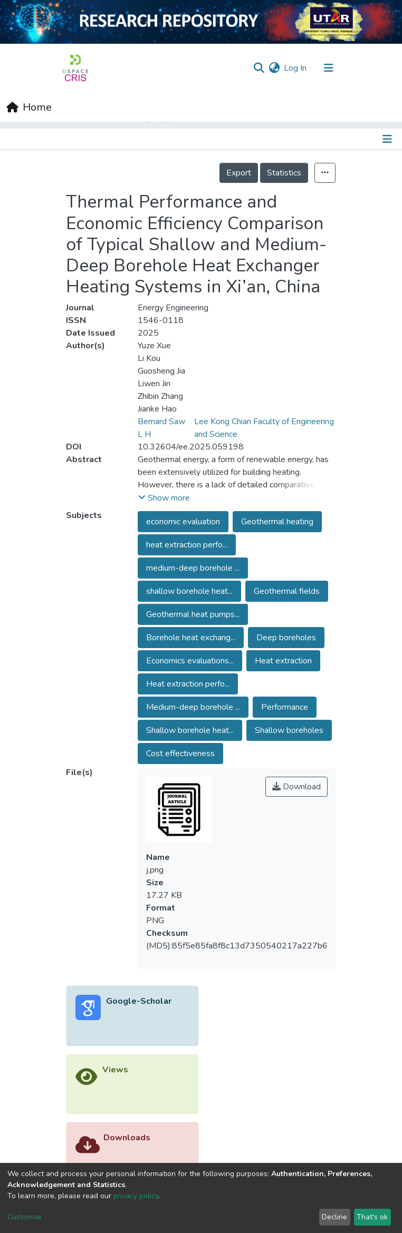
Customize (24, 1217)
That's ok (372, 1217)
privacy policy (135, 1196)
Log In (296, 68)
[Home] (29, 107)
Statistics (284, 173)
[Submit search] (258, 68)
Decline (334, 1217)
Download (296, 786)
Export (238, 173)
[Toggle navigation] (328, 68)
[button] (274, 68)
